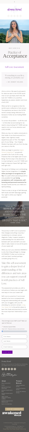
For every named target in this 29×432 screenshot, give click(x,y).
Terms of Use (23, 429)
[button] (14, 2)
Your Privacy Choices (14, 429)
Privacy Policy (6, 429)
